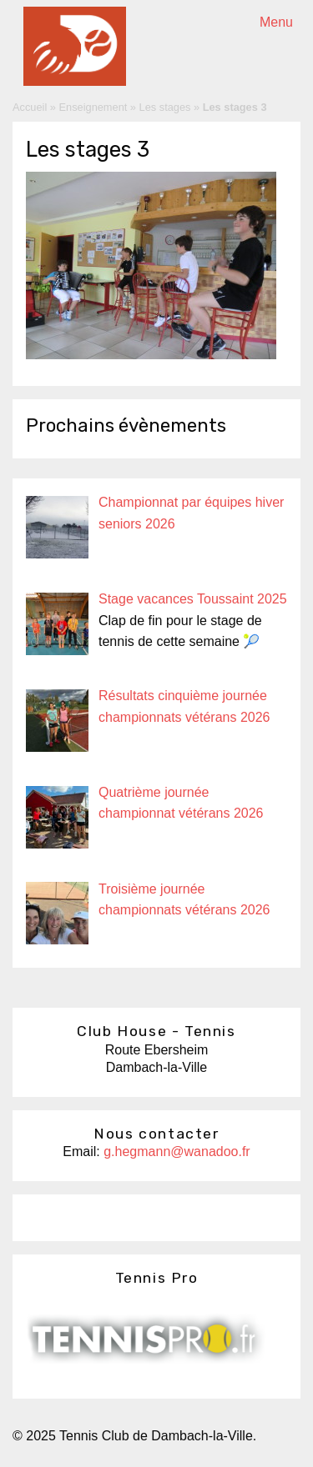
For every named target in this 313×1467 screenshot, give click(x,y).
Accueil (30, 107)
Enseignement (93, 107)
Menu (276, 22)
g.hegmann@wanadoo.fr (176, 1151)
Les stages (165, 107)
